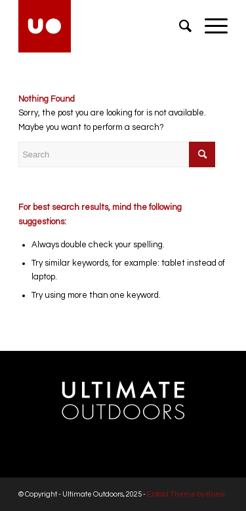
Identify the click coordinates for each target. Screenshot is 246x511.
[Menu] (210, 26)
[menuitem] (179, 26)
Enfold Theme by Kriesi (186, 494)
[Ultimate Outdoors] (102, 26)
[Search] (179, 26)
